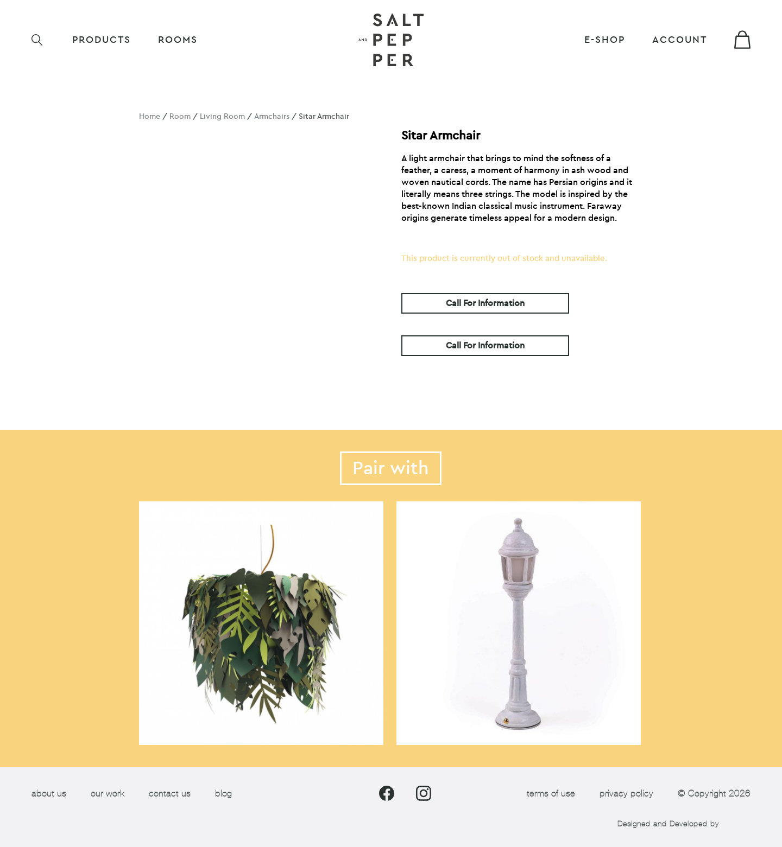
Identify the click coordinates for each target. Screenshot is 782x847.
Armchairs (271, 116)
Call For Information (485, 303)
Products (101, 40)
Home (149, 116)
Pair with (390, 468)
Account (679, 40)
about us (48, 793)
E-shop (604, 40)
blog (223, 793)
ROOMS (178, 40)
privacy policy (626, 793)
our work (107, 793)
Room (180, 116)
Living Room (222, 116)
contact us (170, 793)
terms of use (551, 793)
